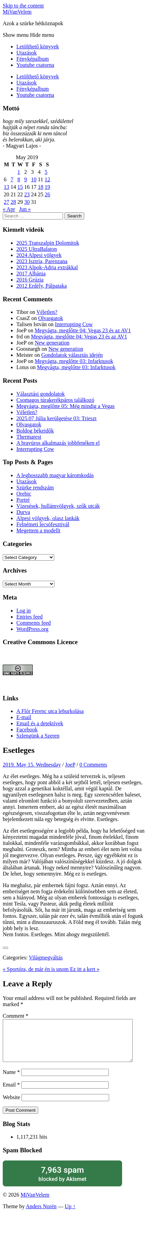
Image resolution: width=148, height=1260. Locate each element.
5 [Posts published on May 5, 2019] (46, 172)
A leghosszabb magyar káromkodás (55, 475)
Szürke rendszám (35, 487)
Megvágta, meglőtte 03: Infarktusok (74, 361)
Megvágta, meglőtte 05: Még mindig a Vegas (65, 406)
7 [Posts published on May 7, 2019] (12, 179)
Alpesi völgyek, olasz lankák (47, 518)
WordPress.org (32, 629)
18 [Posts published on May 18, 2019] (40, 187)
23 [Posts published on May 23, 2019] (27, 194)
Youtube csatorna (35, 65)
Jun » (25, 209)
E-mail (23, 717)
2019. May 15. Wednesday (32, 765)
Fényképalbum (32, 59)
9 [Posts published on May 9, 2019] (25, 179)
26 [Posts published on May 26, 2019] (47, 194)
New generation (52, 343)
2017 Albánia (31, 273)
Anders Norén (41, 1214)
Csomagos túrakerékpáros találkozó (55, 400)
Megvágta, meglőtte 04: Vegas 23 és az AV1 (83, 330)
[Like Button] (5, 948)
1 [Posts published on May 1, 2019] (18, 172)
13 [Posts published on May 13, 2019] (6, 187)
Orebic (23, 494)
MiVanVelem (17, 12)
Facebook (27, 729)
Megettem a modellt (38, 530)
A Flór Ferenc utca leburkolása (50, 711)
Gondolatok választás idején (72, 355)
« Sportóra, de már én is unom (36, 969)
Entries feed (29, 617)
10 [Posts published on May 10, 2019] (33, 179)
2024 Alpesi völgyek (38, 255)
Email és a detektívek (39, 723)
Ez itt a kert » (84, 969)
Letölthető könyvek (37, 46)
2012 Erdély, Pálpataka (41, 286)
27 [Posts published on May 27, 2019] (6, 202)
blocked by (62, 1182)
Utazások (26, 53)
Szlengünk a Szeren (37, 736)
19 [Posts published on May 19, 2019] (47, 187)
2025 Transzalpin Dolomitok (47, 243)
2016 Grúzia (30, 280)
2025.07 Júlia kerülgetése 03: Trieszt (56, 418)
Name (11, 1080)
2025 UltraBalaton (36, 249)
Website (11, 1105)
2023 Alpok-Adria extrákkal (47, 267)
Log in (23, 610)
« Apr (9, 209)
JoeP (70, 765)
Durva (23, 512)
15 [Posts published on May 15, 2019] (20, 187)
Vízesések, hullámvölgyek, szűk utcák (58, 506)
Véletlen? (46, 312)
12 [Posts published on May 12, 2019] (47, 179)
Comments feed (33, 623)
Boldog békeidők (35, 431)
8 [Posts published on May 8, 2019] (18, 179)
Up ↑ (70, 1214)
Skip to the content (23, 6)
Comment (15, 1016)
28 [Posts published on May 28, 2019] (13, 202)
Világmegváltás (46, 957)
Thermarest (28, 437)
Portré (23, 500)
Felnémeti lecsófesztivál (42, 524)
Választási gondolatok (40, 394)
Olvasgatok (50, 318)
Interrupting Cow (74, 324)
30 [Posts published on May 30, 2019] (27, 202)
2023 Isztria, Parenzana (42, 261)
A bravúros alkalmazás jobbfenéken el (58, 443)
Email (11, 1093)
